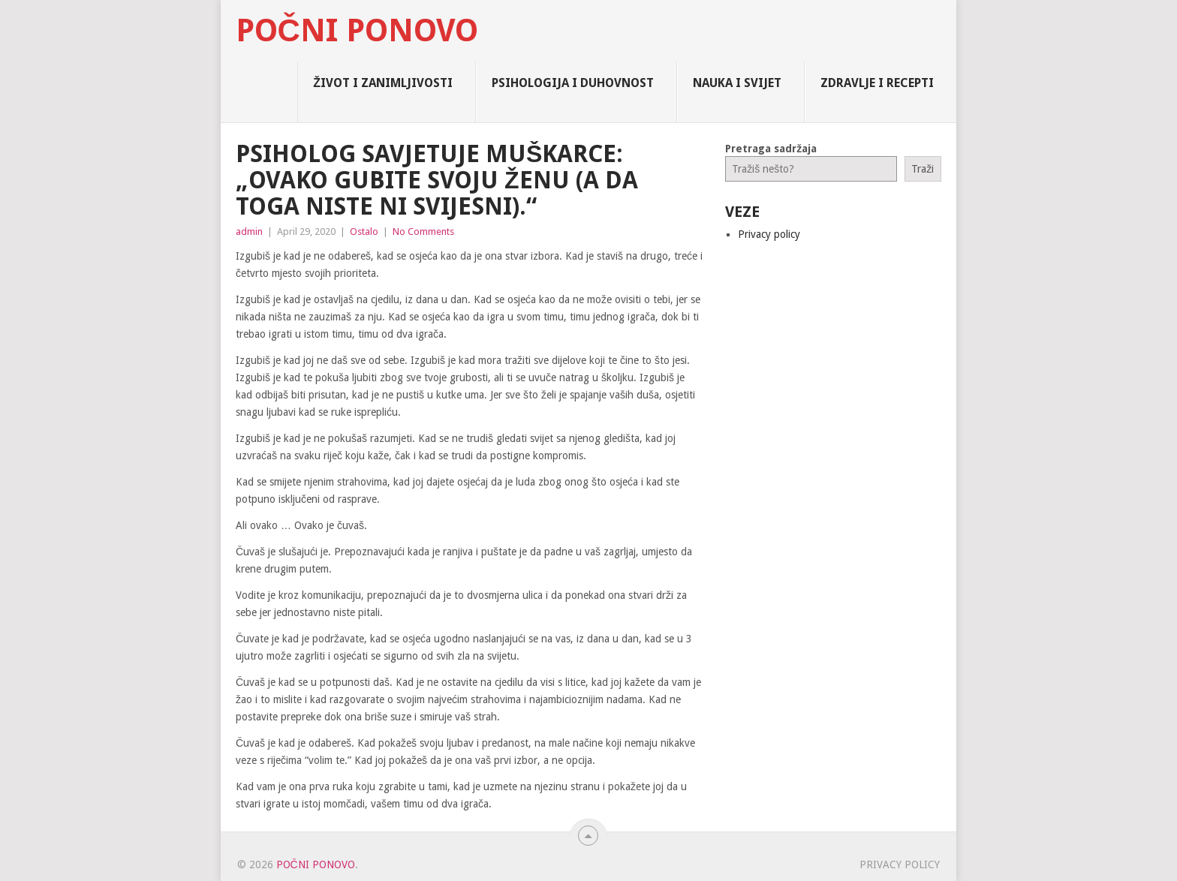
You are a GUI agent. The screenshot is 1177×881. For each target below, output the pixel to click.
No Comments (423, 231)
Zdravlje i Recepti (877, 83)
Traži (922, 169)
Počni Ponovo (357, 31)
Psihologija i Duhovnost (573, 83)
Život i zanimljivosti (383, 83)
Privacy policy (769, 234)
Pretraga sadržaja (771, 149)
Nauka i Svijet (737, 83)
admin (249, 231)
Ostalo (364, 231)
